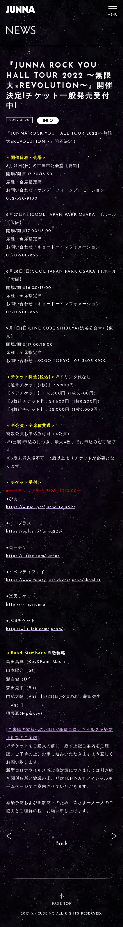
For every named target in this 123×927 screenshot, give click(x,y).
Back (61, 844)
